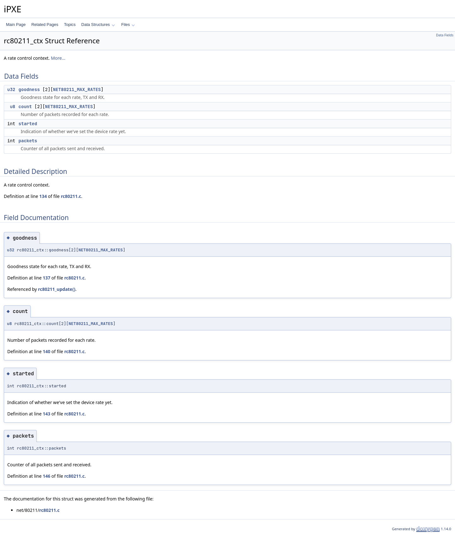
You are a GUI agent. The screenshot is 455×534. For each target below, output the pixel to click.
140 (46, 351)
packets (28, 141)
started (28, 123)
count (25, 106)
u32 (11, 89)
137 (46, 278)
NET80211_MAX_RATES (77, 89)
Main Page (16, 24)
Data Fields (444, 35)
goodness (29, 89)
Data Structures (98, 24)
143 (46, 414)
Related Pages (44, 24)
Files (128, 24)
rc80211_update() (56, 289)
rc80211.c (71, 196)
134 (43, 196)
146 (46, 476)
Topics (70, 24)
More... (58, 58)
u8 (12, 106)
